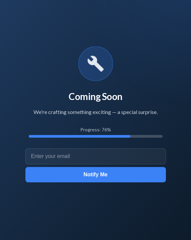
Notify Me (96, 174)
